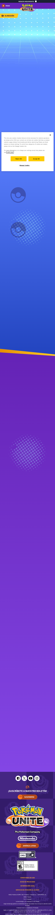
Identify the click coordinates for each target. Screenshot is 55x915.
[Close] (50, 135)
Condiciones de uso (27, 877)
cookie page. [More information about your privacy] (10, 152)
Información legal (27, 886)
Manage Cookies (25, 165)
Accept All (36, 159)
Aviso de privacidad (27, 882)
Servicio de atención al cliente (27, 890)
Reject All (19, 159)
